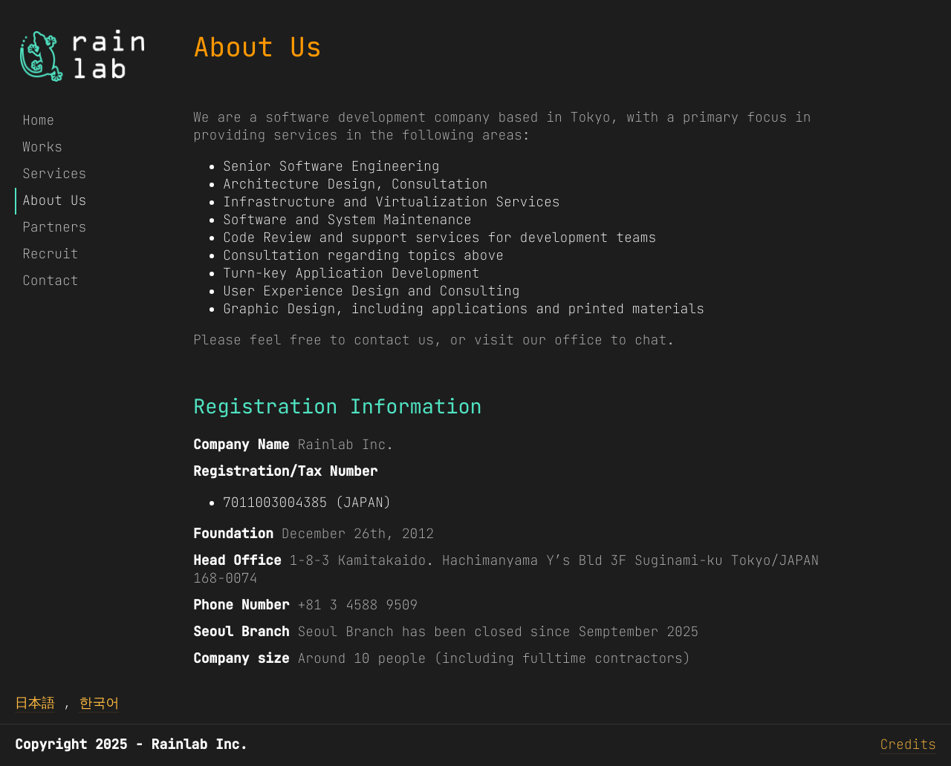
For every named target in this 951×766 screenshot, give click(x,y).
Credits (908, 744)
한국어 (99, 703)
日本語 (35, 703)
